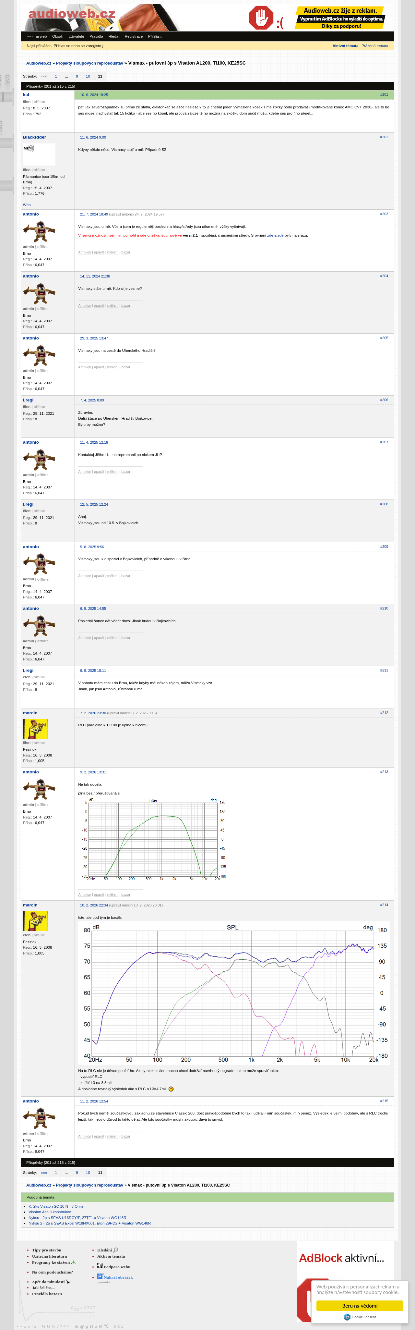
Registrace (134, 36)
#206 (384, 400)
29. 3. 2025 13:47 (94, 338)
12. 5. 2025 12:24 (94, 504)
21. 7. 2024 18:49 (94, 214)
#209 (384, 546)
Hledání (104, 1250)
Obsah (57, 36)
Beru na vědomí (360, 1305)
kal (26, 94)
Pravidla (96, 36)
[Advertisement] (305, 17)
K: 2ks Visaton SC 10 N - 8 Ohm (56, 1206)
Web (27, 205)
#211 (384, 670)
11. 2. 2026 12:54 (94, 1101)
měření (112, 252)
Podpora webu (114, 1266)
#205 (384, 338)
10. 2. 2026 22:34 (94, 905)
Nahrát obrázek (115, 1277)
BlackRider (34, 137)
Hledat (113, 36)
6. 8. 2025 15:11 (93, 670)
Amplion (84, 252)
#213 (384, 772)
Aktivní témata (111, 1256)
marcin (30, 712)
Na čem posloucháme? (52, 1272)
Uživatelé (76, 36)
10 (88, 76)
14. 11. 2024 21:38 (95, 276)
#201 (384, 94)
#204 (384, 276)
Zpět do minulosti (49, 1281)
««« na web (37, 36)
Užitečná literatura (49, 1256)
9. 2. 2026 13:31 (93, 772)
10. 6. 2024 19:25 (94, 95)
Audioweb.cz (38, 63)
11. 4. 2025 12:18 (94, 442)
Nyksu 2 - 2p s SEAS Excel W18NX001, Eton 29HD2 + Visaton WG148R (90, 1223)
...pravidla (103, 1282)
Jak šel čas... (43, 1287)
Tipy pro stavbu (47, 1250)
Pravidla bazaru (47, 1293)
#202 (384, 137)
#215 (384, 1101)
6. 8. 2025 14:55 (93, 608)
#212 (384, 713)
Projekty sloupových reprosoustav (89, 63)
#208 (384, 504)
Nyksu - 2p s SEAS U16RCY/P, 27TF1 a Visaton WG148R (77, 1217)
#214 (384, 905)
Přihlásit (155, 36)
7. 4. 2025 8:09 (92, 400)
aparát (99, 252)
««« (44, 76)
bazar (125, 252)
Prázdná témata (375, 45)
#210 (384, 608)
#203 (384, 214)
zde (270, 235)
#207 (384, 442)
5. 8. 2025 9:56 (92, 547)
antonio (31, 214)
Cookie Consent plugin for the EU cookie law (360, 1317)
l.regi (28, 400)
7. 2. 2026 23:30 (93, 713)
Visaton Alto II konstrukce (50, 1212)
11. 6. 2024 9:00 (93, 137)
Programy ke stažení (51, 1262)
